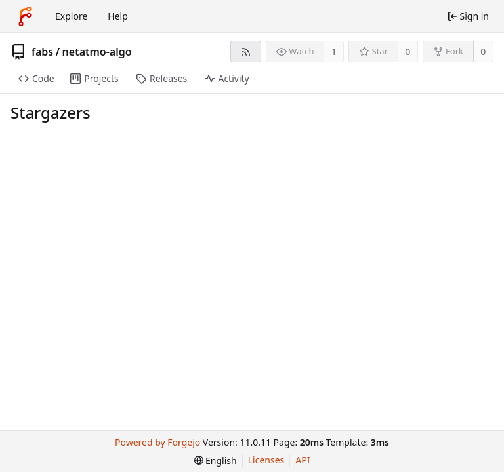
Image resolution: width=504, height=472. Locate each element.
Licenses (266, 460)
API (302, 460)
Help (118, 16)
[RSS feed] (245, 51)
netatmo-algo (97, 51)
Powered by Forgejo (157, 442)
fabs (42, 51)
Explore (71, 16)
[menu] (215, 460)
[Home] (25, 16)
